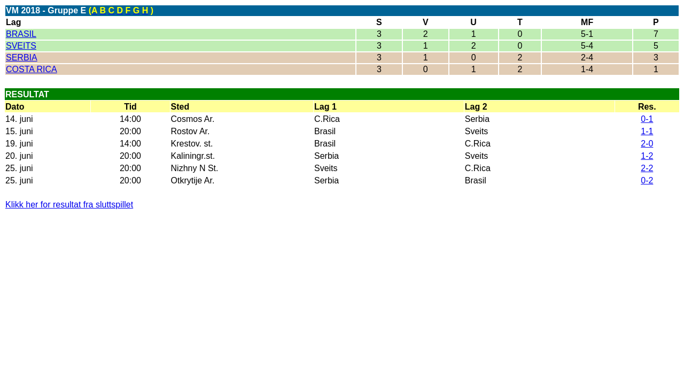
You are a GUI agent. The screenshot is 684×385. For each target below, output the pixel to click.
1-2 (647, 155)
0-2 (647, 180)
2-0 (647, 143)
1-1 (647, 131)
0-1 (647, 119)
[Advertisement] (130, 237)
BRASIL (21, 33)
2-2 (647, 168)
